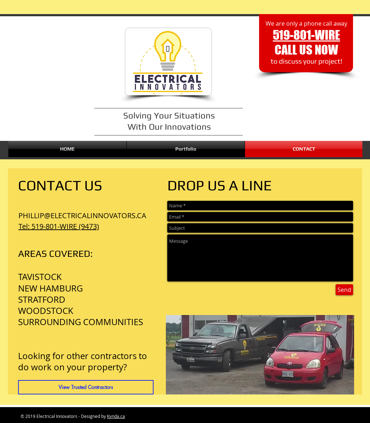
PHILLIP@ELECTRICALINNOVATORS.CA (82, 215)
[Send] (344, 289)
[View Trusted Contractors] (86, 387)
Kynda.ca (116, 416)
